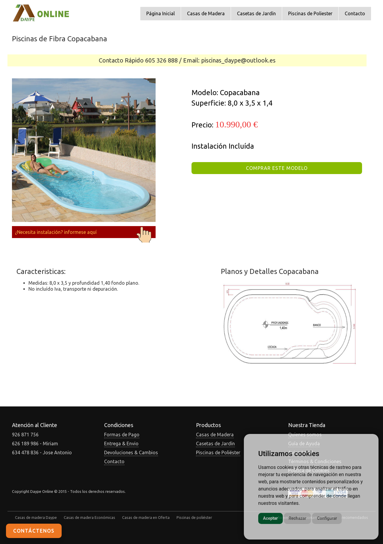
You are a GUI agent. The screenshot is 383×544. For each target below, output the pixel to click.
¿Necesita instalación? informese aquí (84, 232)
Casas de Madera (206, 13)
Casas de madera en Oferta (146, 517)
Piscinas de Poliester (310, 13)
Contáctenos (33, 531)
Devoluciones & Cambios (131, 452)
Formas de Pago (121, 434)
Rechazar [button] (297, 518)
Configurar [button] (327, 518)
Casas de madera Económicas (89, 517)
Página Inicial (160, 13)
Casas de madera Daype (36, 517)
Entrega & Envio (121, 443)
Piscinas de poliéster (194, 517)
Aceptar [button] (270, 518)
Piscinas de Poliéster (218, 452)
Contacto (355, 13)
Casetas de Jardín (256, 13)
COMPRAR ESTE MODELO (277, 168)
